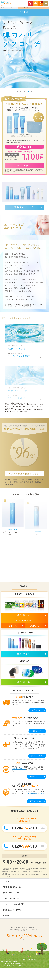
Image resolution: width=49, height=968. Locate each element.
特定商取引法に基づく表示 (12, 887)
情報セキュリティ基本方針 (12, 910)
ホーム (2, 7)
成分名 (35, 626)
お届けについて (37, 710)
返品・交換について (36, 776)
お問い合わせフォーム (19, 769)
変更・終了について (36, 801)
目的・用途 (23, 620)
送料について (37, 731)
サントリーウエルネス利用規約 (14, 904)
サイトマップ (7, 881)
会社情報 (6, 916)
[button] (17, 91)
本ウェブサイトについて (11, 893)
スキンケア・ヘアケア (11, 7)
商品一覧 (23, 615)
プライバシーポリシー (11, 898)
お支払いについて (37, 756)
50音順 (12, 626)
